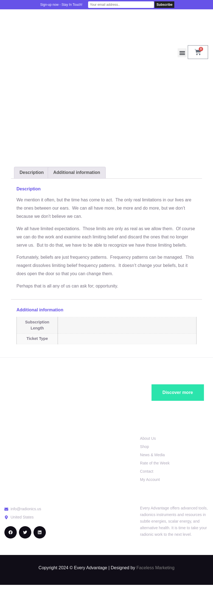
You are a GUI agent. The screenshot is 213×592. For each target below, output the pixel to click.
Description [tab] (31, 172)
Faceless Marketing (155, 567)
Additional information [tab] (76, 172)
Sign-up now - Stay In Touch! (61, 5)
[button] (182, 52)
